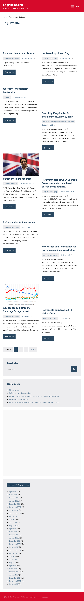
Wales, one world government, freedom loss (58, 122)
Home (5, 17)
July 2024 (12, 556)
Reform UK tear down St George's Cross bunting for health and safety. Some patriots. (59, 183)
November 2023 (15, 581)
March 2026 (13, 494)
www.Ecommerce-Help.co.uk (38, 596)
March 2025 (13, 531)
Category (19, 484)
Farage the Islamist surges (17, 178)
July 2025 (12, 519)
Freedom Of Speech (50, 318)
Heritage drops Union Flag (55, 53)
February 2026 (14, 497)
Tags (27, 484)
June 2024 (13, 559)
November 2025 (15, 507)
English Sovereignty (50, 58)
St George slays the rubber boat (20, 393)
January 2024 (14, 574)
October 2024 (14, 547)
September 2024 (15, 550)
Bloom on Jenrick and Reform (18, 53)
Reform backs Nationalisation (18, 221)
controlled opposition (11, 58)
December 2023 (15, 577)
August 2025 (13, 516)
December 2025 (15, 504)
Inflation (7, 97)
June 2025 (13, 522)
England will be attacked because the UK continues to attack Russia (34, 402)
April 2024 (13, 565)
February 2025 (14, 534)
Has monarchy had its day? (19, 399)
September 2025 (15, 513)
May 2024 (12, 562)
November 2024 (15, 544)
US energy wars (14, 390)
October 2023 (14, 584)
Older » (33, 349)
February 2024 (14, 571)
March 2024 (13, 568)
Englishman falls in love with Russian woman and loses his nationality (34, 396)
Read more (10, 73)
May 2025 (12, 525)
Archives (11, 484)
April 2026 (13, 491)
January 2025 (14, 537)
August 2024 (13, 553)
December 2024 (15, 540)
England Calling (13, 5)
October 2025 (14, 510)
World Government (10, 184)
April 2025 (13, 528)
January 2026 (14, 500)
